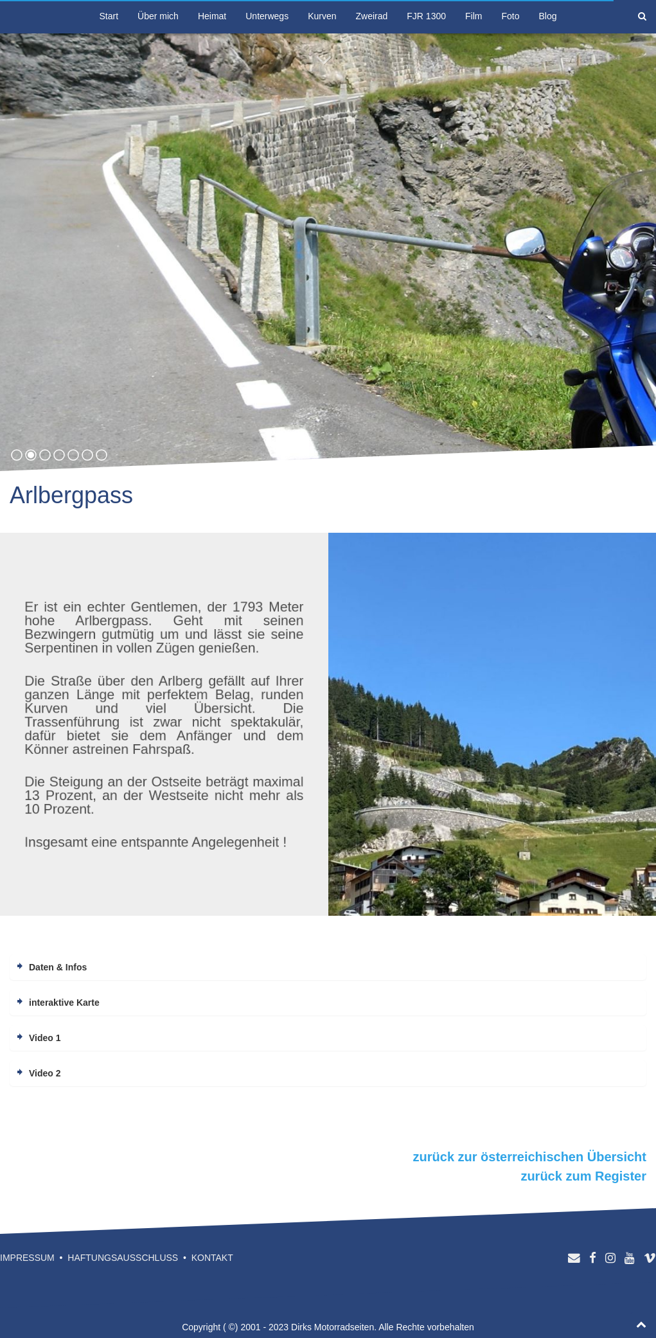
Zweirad (372, 16)
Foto (510, 16)
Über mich (158, 16)
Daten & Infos (58, 967)
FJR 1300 (426, 16)
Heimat (212, 16)
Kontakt (212, 1258)
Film (473, 16)
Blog (547, 16)
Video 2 (45, 1073)
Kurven (322, 16)
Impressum (27, 1258)
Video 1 (45, 1038)
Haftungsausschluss (122, 1258)
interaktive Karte (64, 1002)
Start (109, 16)
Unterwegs (266, 16)
